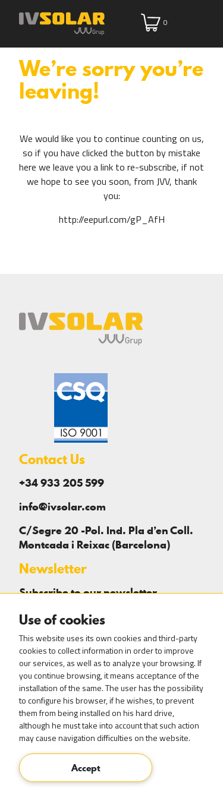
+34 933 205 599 (61, 482)
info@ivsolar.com (62, 506)
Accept (85, 767)
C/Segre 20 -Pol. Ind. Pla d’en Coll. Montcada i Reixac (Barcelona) (106, 537)
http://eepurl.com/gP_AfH (112, 219)
